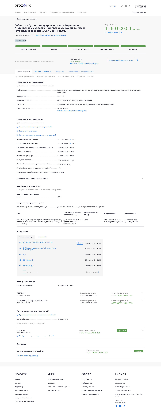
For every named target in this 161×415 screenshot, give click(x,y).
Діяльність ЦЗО (54, 390)
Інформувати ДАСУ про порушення (121, 60)
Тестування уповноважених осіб (62, 12)
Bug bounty (19, 387)
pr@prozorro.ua (120, 403)
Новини (18, 12)
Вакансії (18, 383)
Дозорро (51, 383)
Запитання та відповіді (90, 394)
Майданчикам (87, 383)
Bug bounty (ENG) (21, 390)
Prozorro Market (30, 12)
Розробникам (87, 379)
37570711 (60, 96)
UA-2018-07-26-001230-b (24, 35)
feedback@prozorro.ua (122, 387)
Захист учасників (88, 387)
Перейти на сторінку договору (27, 355)
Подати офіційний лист (123, 390)
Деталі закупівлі (23, 72)
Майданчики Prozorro (56, 379)
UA (110, 6)
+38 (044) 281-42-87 (122, 379)
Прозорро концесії (22, 394)
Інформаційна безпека (23, 398)
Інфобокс (43, 12)
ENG (114, 6)
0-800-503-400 (140, 7)
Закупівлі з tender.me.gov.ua (58, 387)
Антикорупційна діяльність (92, 390)
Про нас (18, 379)
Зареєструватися (139, 12)
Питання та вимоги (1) (43, 72)
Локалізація (82, 12)
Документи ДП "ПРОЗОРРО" (25, 401)
